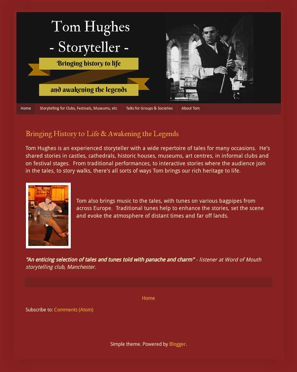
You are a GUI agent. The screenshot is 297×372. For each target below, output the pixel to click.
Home (26, 108)
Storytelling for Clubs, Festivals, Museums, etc (78, 108)
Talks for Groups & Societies (149, 108)
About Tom (190, 108)
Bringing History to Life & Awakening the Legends (102, 133)
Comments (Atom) (73, 310)
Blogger (177, 344)
